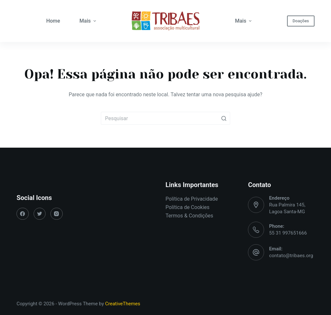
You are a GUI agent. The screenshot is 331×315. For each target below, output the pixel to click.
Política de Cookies (187, 207)
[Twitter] (40, 214)
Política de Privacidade (192, 199)
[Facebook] (22, 214)
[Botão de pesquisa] (223, 118)
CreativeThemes (122, 304)
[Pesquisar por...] (165, 118)
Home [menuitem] (53, 21)
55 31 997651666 (288, 233)
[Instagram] (56, 214)
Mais (89, 21)
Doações (301, 20)
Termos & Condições (189, 216)
